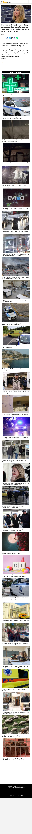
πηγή (2, 80)
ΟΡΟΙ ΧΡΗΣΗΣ (22, 822)
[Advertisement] (16, 49)
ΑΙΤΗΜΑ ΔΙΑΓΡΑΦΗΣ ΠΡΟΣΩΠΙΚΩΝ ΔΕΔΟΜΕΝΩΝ (16, 823)
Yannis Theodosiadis (20, 831)
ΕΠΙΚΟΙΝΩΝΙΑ (15, 822)
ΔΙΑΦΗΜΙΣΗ (9, 822)
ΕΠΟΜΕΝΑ (12, 797)
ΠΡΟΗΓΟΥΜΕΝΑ (5, 797)
